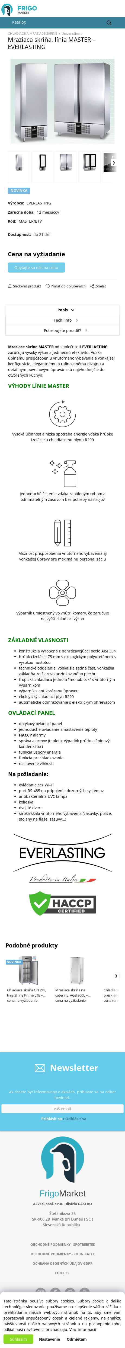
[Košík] (117, 11)
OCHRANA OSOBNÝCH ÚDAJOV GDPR (62, 1263)
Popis (62, 309)
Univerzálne (71, 33)
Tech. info (63, 320)
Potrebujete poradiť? (62, 330)
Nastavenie (49, 1339)
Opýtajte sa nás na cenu (36, 267)
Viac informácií (82, 1329)
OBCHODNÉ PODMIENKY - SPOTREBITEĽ (62, 1244)
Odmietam (77, 1339)
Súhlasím (18, 1339)
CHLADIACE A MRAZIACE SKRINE (32, 33)
